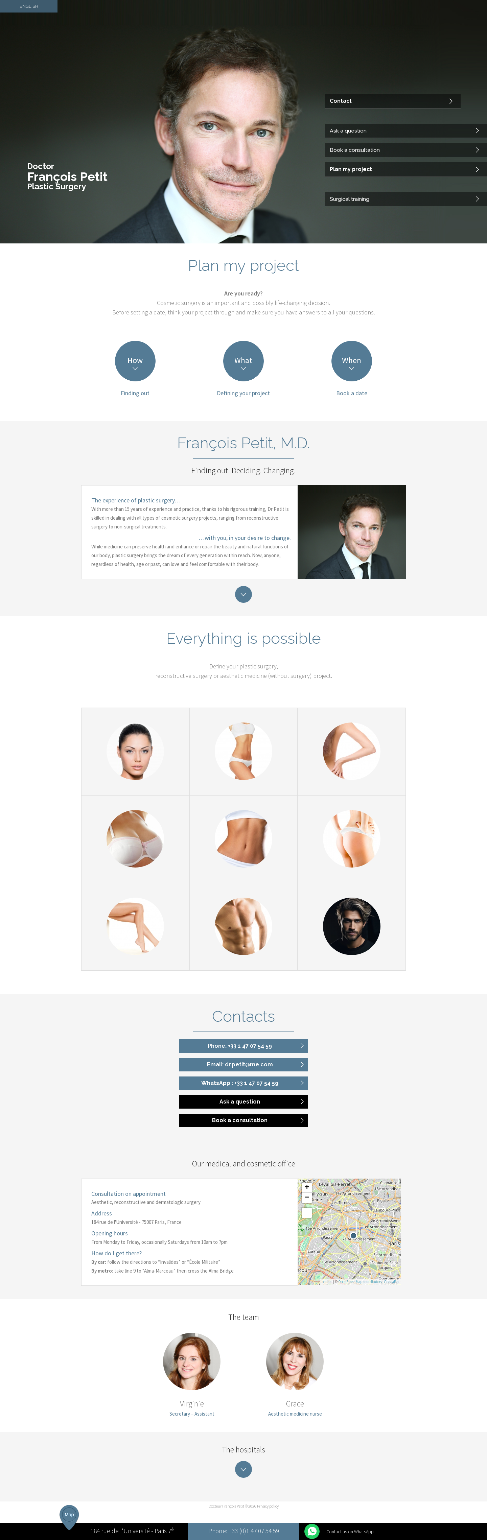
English (29, 5)
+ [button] (307, 1188)
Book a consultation (352, 156)
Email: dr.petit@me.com (240, 1064)
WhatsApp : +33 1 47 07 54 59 (240, 1083)
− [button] (307, 1198)
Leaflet (327, 1281)
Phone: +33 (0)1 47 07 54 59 (243, 1531)
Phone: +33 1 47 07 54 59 (240, 1045)
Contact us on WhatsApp (350, 1532)
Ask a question (346, 139)
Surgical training (348, 200)
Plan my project (349, 173)
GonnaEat (391, 1281)
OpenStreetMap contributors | (361, 1281)
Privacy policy (268, 1506)
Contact (339, 112)
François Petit (67, 176)
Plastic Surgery (56, 186)
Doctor (40, 166)
